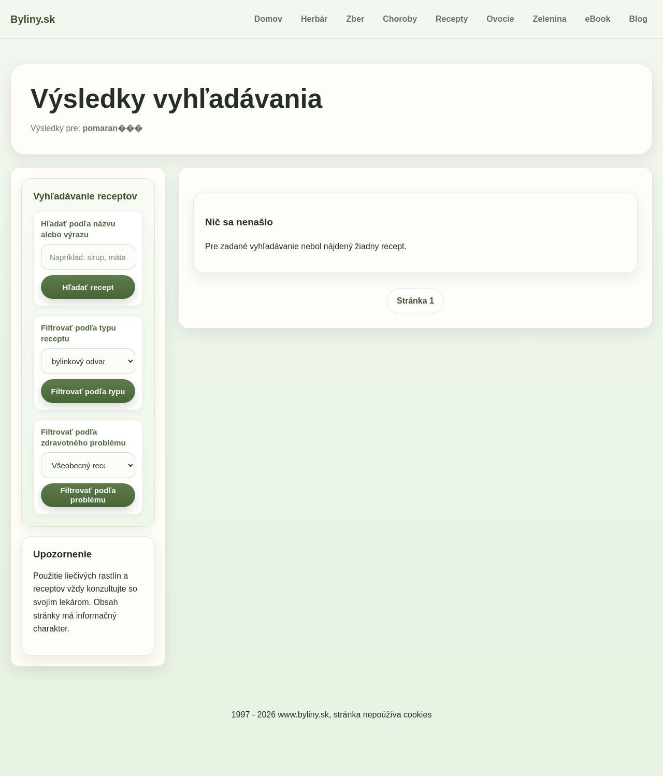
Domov (268, 19)
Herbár (314, 19)
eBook (598, 19)
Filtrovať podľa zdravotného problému (83, 437)
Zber (356, 19)
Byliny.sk (32, 19)
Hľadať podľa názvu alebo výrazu (78, 229)
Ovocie (500, 19)
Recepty (452, 19)
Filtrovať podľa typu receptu (78, 333)
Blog (638, 19)
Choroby (400, 19)
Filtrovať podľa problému (88, 495)
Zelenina (550, 19)
